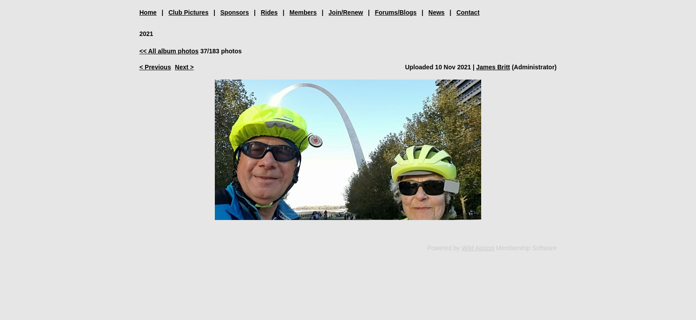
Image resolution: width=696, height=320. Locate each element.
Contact (467, 12)
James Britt (493, 67)
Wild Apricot (478, 248)
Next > (184, 67)
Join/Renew (345, 12)
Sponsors (234, 12)
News (436, 12)
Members (302, 12)
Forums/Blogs (395, 12)
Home (148, 12)
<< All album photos (168, 51)
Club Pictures (188, 12)
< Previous (155, 67)
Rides (269, 12)
